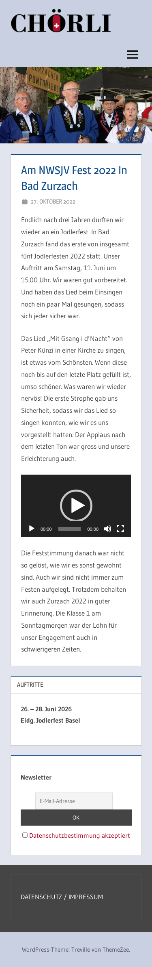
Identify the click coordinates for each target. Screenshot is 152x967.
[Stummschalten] (107, 529)
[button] (76, 506)
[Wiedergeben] (32, 529)
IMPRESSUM (86, 897)
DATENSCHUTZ (42, 897)
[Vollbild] (120, 529)
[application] (76, 505)
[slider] (69, 529)
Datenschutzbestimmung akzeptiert (79, 835)
